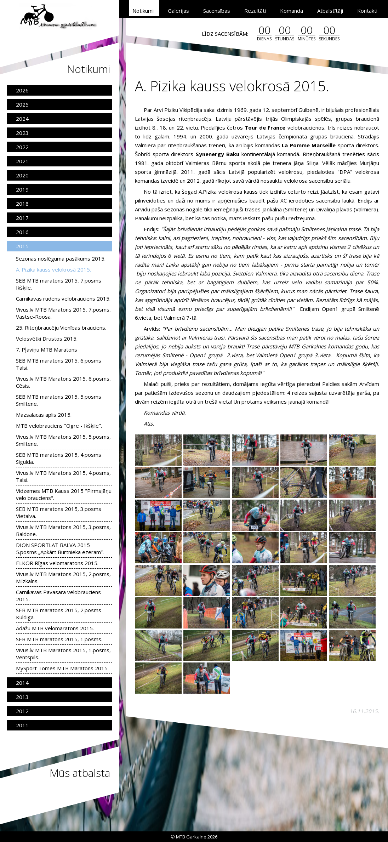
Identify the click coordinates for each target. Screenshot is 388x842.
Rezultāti (255, 10)
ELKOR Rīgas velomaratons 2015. (57, 563)
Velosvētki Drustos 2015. (47, 338)
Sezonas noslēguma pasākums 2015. (60, 258)
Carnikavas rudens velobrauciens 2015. (63, 298)
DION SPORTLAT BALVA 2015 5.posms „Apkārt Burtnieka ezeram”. (60, 548)
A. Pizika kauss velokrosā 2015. (53, 269)
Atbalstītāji (330, 10)
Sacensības (216, 10)
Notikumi (143, 10)
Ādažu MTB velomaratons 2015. (55, 628)
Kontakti (367, 10)
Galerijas (178, 10)
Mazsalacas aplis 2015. (44, 414)
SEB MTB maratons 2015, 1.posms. (59, 639)
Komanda (291, 10)
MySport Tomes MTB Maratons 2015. (62, 668)
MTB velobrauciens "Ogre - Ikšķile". (59, 425)
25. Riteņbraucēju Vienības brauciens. (61, 327)
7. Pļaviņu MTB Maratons (46, 349)
